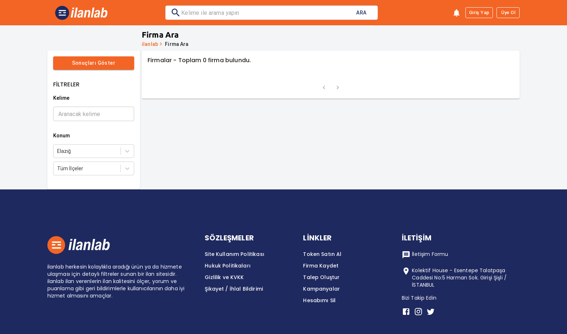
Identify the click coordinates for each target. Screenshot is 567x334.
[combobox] (57, 151)
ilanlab (150, 44)
